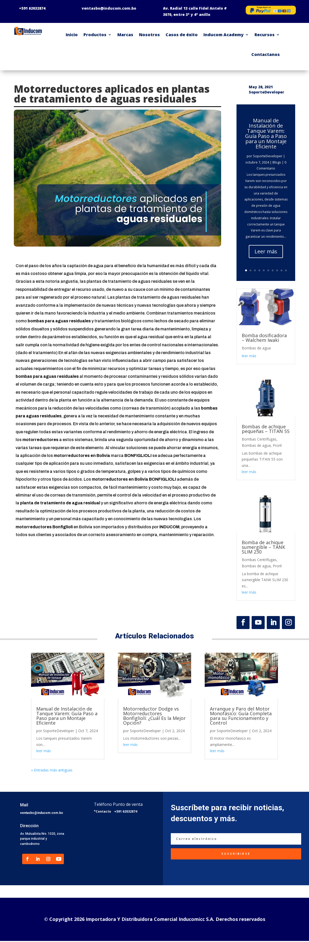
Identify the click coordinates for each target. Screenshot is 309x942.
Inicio (72, 34)
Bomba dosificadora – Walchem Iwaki (264, 337)
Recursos (265, 34)
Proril (277, 445)
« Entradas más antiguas (51, 770)
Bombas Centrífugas (259, 439)
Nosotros (149, 34)
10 (286, 270)
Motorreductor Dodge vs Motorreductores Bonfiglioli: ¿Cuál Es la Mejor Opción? (154, 716)
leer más (249, 355)
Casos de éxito (182, 34)
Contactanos (265, 54)
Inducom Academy (223, 34)
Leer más (266, 251)
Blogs (276, 162)
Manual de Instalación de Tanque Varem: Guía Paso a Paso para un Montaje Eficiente (266, 133)
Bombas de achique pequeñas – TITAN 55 (265, 428)
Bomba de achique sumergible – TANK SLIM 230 (263, 547)
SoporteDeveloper (267, 156)
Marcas (125, 34)
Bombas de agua (256, 348)
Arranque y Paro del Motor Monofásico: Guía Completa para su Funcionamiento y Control (241, 716)
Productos (94, 34)
